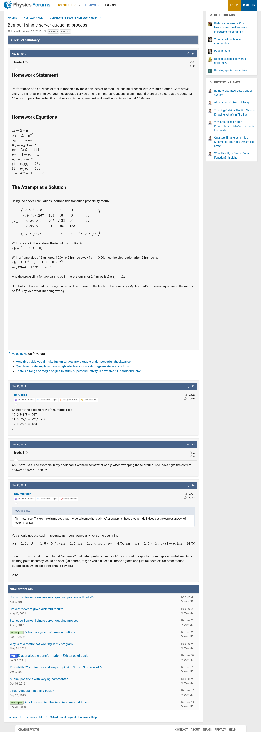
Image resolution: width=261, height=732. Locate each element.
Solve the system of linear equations (64, 638)
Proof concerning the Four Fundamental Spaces (72, 708)
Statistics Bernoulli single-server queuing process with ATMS (67, 603)
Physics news (33, 360)
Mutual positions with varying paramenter (53, 685)
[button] (94, 5)
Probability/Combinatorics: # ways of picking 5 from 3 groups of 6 (71, 673)
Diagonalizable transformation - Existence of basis (68, 662)
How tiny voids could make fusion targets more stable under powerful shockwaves (88, 368)
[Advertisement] (103, 326)
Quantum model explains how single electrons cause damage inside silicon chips (87, 372)
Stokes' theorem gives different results (51, 615)
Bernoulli (68, 32)
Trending (126, 5)
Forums (105, 5)
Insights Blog (81, 5)
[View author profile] (84, 406)
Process (80, 32)
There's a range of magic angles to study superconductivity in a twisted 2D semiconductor (93, 377)
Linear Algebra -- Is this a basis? (47, 697)
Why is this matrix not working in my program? (57, 650)
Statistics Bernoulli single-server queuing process (59, 627)
